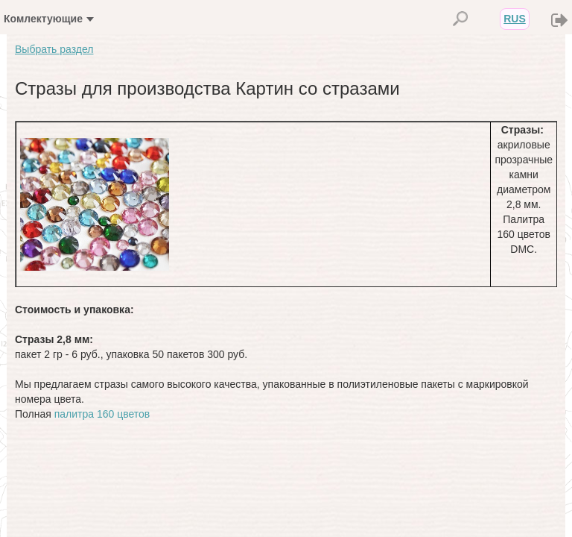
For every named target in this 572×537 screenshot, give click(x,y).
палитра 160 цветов (102, 414)
